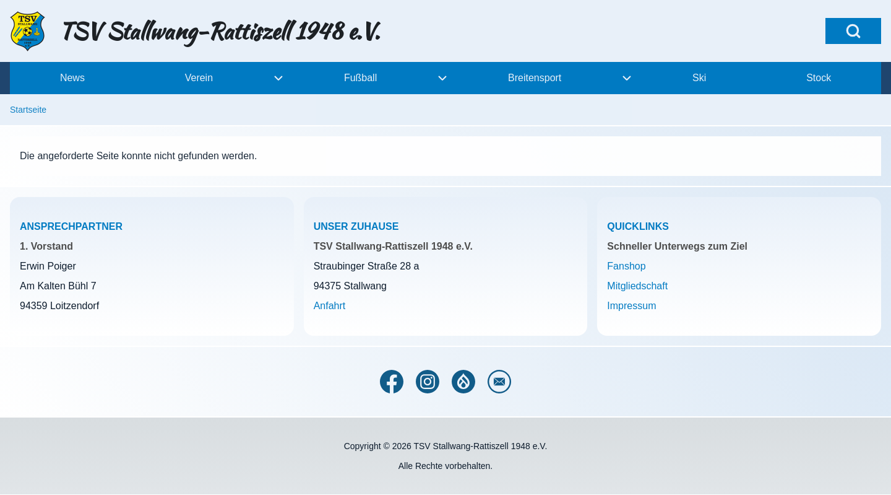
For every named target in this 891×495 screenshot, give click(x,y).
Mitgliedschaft (637, 286)
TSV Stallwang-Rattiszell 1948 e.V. (219, 31)
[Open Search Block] (853, 31)
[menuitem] (72, 78)
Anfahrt (330, 305)
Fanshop (626, 266)
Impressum (631, 305)
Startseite (28, 110)
